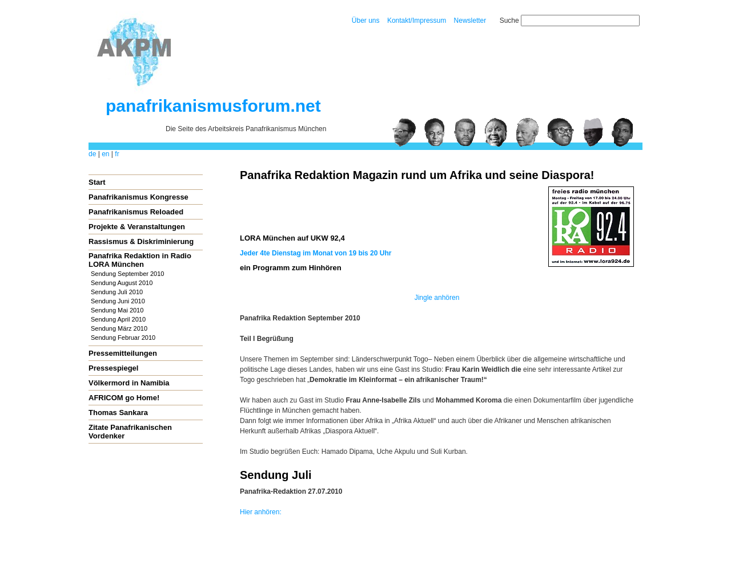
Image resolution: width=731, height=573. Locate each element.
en (105, 154)
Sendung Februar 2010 (123, 337)
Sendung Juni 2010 (118, 301)
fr (117, 154)
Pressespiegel (113, 368)
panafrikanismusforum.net (213, 105)
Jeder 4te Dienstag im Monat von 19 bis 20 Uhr (315, 253)
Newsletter (470, 21)
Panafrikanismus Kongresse (138, 197)
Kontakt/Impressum (416, 21)
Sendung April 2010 (118, 319)
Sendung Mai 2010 (117, 310)
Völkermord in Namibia (129, 383)
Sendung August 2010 (121, 282)
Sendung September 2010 (127, 273)
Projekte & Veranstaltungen (137, 226)
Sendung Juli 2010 (117, 291)
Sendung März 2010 (119, 328)
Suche (509, 21)
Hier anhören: (261, 512)
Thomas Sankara (118, 412)
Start (97, 182)
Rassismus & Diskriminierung (141, 241)
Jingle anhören (437, 298)
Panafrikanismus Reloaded (136, 212)
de (92, 154)
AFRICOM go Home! (124, 397)
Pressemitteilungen (123, 353)
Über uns (366, 21)
